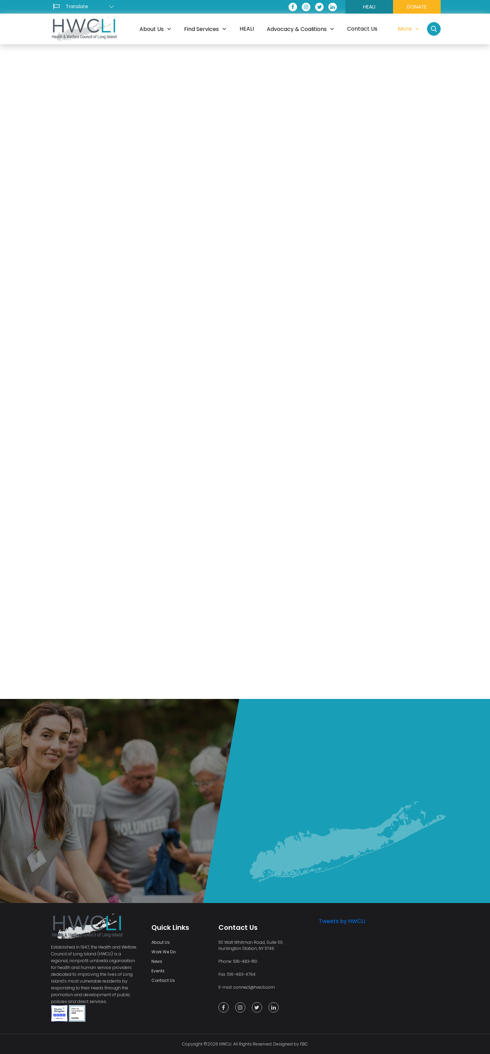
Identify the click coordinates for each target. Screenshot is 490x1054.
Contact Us (163, 980)
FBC (304, 1044)
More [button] (408, 29)
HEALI (369, 6)
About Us (160, 942)
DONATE (417, 6)
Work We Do (163, 952)
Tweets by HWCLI (342, 921)
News (156, 961)
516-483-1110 (245, 961)
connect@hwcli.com (254, 987)
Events (158, 971)
